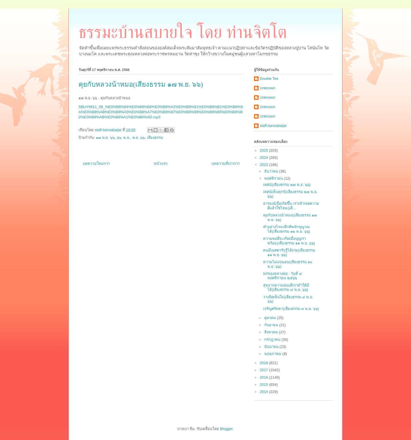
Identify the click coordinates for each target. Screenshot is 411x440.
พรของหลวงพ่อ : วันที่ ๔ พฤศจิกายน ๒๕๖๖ (282, 275)
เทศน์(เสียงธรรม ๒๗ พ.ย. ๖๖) (287, 185)
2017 (264, 370)
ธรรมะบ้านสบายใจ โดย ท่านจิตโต (182, 32)
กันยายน (271, 325)
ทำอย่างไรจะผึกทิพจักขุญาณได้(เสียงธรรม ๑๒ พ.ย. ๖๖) (286, 229)
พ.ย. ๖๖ (138, 137)
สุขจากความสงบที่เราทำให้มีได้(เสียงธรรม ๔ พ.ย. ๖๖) (286, 287)
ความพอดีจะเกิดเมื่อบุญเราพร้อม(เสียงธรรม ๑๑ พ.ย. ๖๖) (289, 240)
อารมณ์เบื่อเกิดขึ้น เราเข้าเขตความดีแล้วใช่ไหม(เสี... (291, 205)
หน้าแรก (161, 163)
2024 (264, 157)
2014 (264, 392)
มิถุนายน (272, 346)
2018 (264, 363)
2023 (264, 165)
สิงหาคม (271, 332)
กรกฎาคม (273, 339)
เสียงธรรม (155, 137)
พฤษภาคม (273, 354)
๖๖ (119, 137)
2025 (264, 150)
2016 (264, 377)
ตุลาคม (270, 318)
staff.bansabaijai (273, 125)
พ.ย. (126, 137)
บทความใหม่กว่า (96, 163)
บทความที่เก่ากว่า (225, 163)
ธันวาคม (271, 171)
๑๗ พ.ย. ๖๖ (105, 137)
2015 (264, 384)
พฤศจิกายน (274, 178)
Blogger (226, 429)
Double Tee (269, 78)
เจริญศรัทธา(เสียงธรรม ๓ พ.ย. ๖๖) (291, 309)
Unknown (267, 88)
